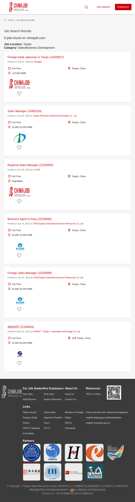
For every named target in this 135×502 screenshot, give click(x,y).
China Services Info (96, 412)
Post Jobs (49, 394)
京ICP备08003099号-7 (57, 489)
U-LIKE (36, 170)
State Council (29, 412)
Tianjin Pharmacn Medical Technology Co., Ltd (55, 116)
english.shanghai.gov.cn (98, 423)
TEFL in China (93, 394)
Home (11, 20)
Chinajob (38, 62)
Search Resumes (52, 399)
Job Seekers (103, 6)
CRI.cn (68, 423)
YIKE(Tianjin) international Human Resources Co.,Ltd (58, 223)
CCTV (47, 428)
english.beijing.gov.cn (97, 417)
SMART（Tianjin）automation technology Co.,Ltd (57, 331)
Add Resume (29, 399)
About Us (69, 394)
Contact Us (70, 399)
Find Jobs (28, 394)
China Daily (49, 412)
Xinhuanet (70, 428)
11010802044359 (95, 489)
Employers (123, 6)
